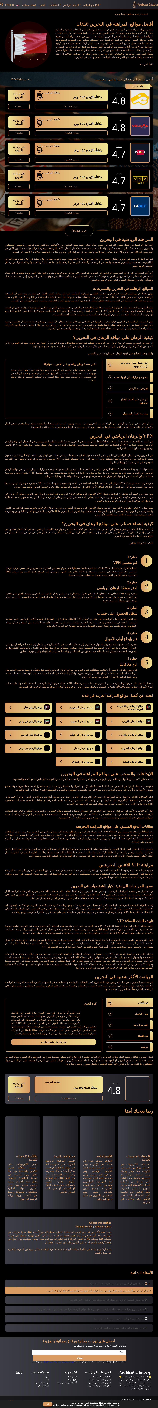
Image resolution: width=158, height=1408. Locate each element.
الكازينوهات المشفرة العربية (99, 1382)
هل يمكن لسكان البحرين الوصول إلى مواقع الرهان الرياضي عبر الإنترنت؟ (109, 1300)
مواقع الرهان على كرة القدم (53, 1042)
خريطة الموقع (43, 1385)
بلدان (47, 1377)
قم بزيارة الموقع (19, 95)
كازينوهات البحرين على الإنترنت (138, 1157)
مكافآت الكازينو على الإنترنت (26, 1157)
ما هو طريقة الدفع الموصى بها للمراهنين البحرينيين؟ (120, 1328)
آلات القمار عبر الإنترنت (67, 1382)
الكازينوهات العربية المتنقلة (100, 1379)
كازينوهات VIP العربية (102, 1377)
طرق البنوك (72, 1379)
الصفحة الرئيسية (141, 14)
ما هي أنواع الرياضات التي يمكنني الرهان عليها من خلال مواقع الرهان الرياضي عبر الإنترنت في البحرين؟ (93, 1309)
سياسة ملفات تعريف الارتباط (52, 1362)
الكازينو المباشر (104, 1156)
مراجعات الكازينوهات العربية (99, 1385)
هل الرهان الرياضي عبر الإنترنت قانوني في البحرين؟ (120, 1283)
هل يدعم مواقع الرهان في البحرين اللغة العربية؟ (122, 1318)
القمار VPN (72, 1377)
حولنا (47, 1379)
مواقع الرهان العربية (64, 1156)
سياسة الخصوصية (68, 1362)
